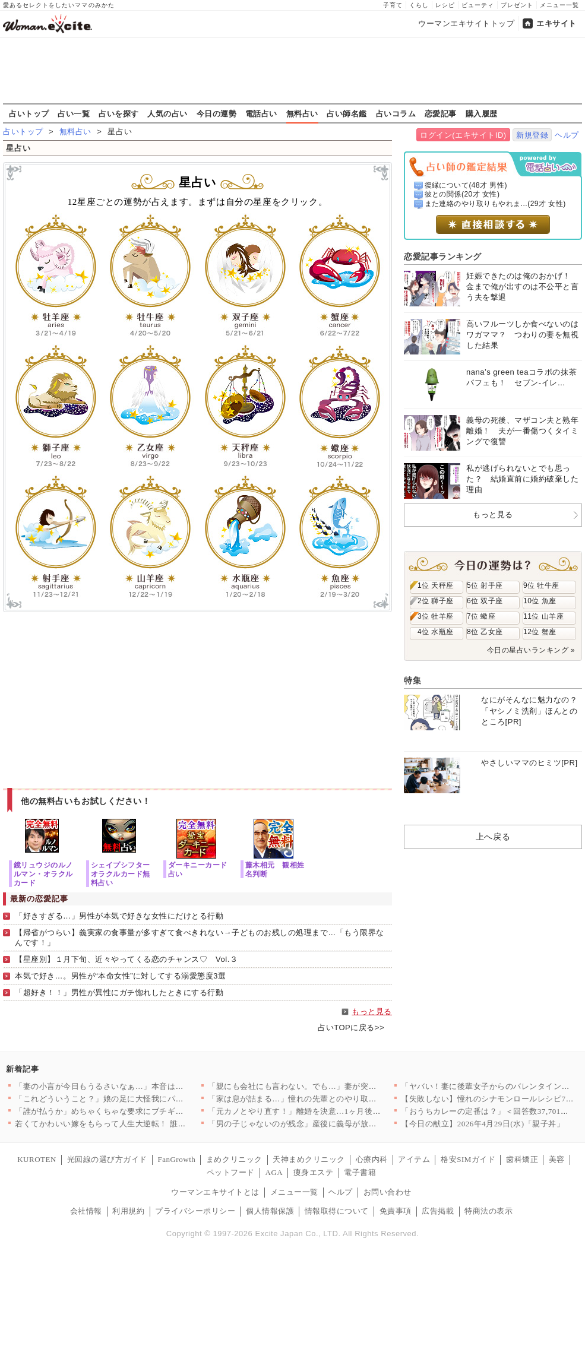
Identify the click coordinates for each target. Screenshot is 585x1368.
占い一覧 (74, 113)
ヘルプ (567, 135)
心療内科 (372, 1159)
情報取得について (337, 1210)
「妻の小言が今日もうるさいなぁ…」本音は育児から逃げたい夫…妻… (143, 1086)
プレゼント (517, 5)
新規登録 (532, 135)
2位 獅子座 (436, 601)
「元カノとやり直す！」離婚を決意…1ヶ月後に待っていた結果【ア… (334, 1111)
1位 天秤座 (436, 585)
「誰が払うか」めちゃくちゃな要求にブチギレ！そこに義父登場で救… (143, 1111)
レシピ (445, 5)
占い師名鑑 (347, 113)
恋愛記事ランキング (443, 256)
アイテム (414, 1159)
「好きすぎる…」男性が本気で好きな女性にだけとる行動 (119, 915)
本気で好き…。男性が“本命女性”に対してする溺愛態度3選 (120, 975)
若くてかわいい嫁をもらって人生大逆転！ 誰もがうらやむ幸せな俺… (140, 1123)
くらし (419, 5)
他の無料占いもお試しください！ (86, 801)
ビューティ (477, 5)
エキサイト (556, 23)
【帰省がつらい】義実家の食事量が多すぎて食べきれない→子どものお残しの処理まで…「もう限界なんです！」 (199, 937)
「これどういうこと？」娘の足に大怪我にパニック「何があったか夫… (143, 1098)
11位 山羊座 (543, 616)
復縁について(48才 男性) (466, 185)
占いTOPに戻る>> (351, 1027)
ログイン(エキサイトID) (463, 135)
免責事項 (396, 1210)
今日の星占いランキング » (531, 650)
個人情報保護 (270, 1210)
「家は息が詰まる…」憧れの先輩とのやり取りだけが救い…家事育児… (336, 1098)
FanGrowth (176, 1159)
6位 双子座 (485, 601)
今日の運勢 (217, 113)
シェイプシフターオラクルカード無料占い (120, 873)
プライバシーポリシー (195, 1210)
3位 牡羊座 (436, 616)
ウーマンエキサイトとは (215, 1192)
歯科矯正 (522, 1159)
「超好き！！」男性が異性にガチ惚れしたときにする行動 (119, 992)
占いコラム (396, 113)
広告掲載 (438, 1210)
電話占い (261, 113)
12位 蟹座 (539, 632)
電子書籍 (360, 1172)
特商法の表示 (488, 1210)
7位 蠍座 (481, 616)
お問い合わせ (387, 1192)
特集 (412, 680)
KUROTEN (36, 1159)
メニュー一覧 (559, 5)
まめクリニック (234, 1159)
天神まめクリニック (309, 1159)
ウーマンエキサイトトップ (466, 23)
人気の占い (167, 113)
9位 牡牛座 (541, 585)
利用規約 (128, 1210)
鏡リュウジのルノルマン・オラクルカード (43, 873)
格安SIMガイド (468, 1159)
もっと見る (372, 1011)
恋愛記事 (441, 113)
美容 (557, 1159)
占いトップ (29, 113)
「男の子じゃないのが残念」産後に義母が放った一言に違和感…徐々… (336, 1123)
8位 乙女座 (485, 632)
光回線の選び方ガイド (107, 1159)
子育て (393, 5)
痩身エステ (313, 1172)
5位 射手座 (485, 585)
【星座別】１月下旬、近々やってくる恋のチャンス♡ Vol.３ (126, 959)
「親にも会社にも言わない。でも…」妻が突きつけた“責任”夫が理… (332, 1086)
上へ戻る (493, 836)
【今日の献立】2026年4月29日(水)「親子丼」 (482, 1123)
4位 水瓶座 (436, 632)
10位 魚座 (539, 601)
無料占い (302, 113)
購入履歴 (482, 113)
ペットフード (231, 1172)
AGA (274, 1172)
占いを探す (119, 113)
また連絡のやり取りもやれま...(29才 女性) (495, 204)
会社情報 (86, 1210)
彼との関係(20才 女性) (462, 194)
